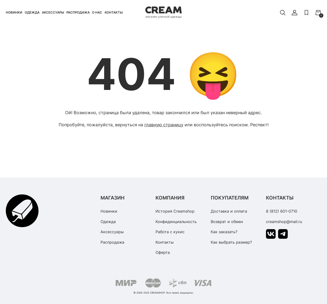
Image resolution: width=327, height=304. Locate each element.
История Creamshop (175, 211)
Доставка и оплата (229, 211)
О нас (97, 12)
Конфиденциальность (176, 221)
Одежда (32, 12)
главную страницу (163, 124)
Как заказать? (224, 231)
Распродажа (78, 12)
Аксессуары (53, 12)
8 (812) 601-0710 (281, 211)
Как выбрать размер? (231, 242)
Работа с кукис (170, 231)
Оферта (163, 252)
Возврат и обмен (227, 221)
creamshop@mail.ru (284, 221)
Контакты (114, 12)
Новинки (14, 12)
